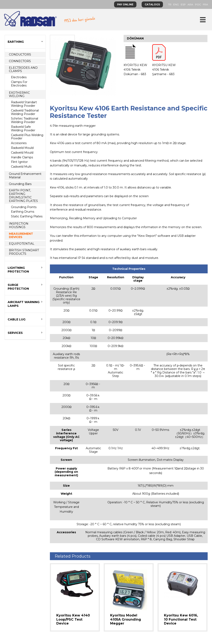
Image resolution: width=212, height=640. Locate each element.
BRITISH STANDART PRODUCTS (24, 252)
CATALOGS (152, 4)
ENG (176, 4)
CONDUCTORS (20, 54)
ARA (190, 4)
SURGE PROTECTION (18, 286)
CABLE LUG (16, 319)
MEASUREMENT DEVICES (21, 235)
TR (169, 4)
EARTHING (16, 42)
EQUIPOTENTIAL (21, 243)
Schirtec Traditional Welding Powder (24, 120)
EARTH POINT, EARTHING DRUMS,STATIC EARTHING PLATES (23, 195)
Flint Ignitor (19, 162)
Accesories (18, 143)
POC (198, 4)
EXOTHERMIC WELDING (19, 94)
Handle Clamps (22, 157)
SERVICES (15, 333)
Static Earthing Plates (26, 216)
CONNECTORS (20, 61)
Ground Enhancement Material (25, 175)
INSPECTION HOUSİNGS (18, 225)
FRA (205, 4)
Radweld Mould (22, 148)
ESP (183, 4)
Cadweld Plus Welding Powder (27, 136)
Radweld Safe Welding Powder (23, 128)
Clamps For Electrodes (19, 83)
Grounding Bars (20, 184)
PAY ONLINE (125, 4)
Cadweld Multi (21, 166)
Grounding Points (23, 207)
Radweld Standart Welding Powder (24, 104)
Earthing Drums (22, 211)
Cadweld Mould (22, 152)
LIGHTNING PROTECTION (18, 269)
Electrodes (18, 77)
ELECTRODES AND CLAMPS (23, 69)
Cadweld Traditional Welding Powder (25, 112)
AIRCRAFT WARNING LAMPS (24, 304)
